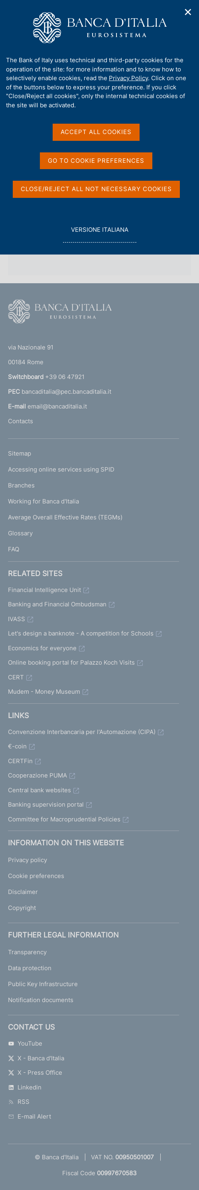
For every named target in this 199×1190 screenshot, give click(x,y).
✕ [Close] (188, 12)
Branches (21, 485)
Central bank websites (39, 790)
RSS (19, 1101)
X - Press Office (35, 1072)
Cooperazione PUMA (37, 775)
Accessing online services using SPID (61, 469)
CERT (16, 677)
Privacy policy (27, 860)
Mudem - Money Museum (44, 691)
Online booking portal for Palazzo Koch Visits (71, 662)
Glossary (20, 533)
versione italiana (99, 234)
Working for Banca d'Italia (43, 501)
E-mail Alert (29, 1116)
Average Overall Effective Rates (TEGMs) (65, 517)
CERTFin (20, 761)
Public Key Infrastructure (43, 984)
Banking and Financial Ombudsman (57, 604)
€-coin (17, 746)
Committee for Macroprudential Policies (64, 819)
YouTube (25, 1043)
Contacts (20, 421)
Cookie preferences (36, 876)
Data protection (29, 968)
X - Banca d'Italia (36, 1058)
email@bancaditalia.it (57, 406)
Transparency (27, 952)
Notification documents (40, 1000)
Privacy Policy (128, 78)
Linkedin (24, 1087)
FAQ (13, 549)
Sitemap (19, 453)
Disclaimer (23, 892)
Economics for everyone (42, 648)
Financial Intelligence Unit (44, 590)
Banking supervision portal (46, 804)
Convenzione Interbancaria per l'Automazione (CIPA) (82, 732)
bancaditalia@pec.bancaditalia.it (66, 391)
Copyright (22, 908)
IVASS (16, 619)
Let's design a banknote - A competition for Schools (81, 633)
